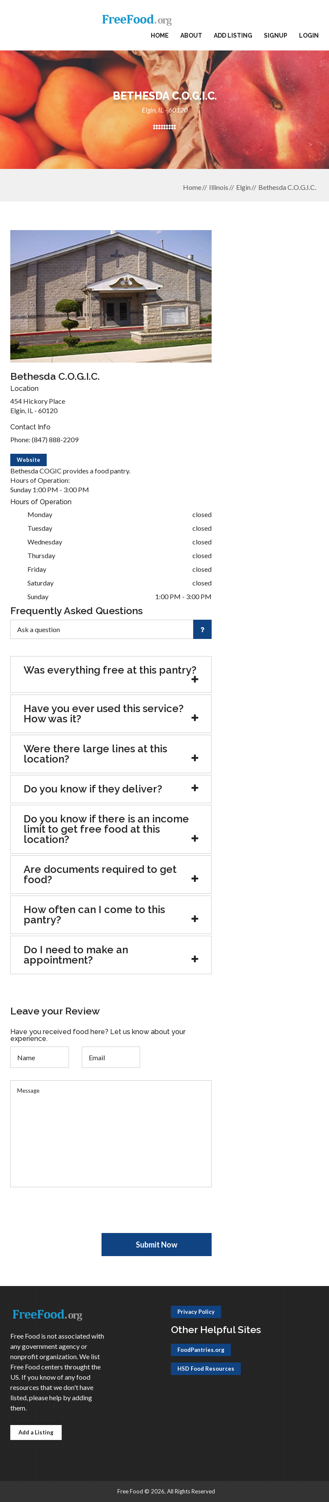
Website (28, 459)
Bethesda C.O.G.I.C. (287, 187)
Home (160, 35)
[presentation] (75, 1216)
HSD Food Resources (205, 1368)
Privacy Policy (196, 1311)
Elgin (243, 187)
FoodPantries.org (200, 1349)
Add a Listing (36, 1432)
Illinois (218, 187)
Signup (275, 35)
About (191, 35)
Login (309, 35)
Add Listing (233, 35)
